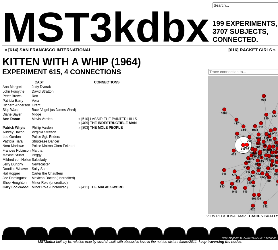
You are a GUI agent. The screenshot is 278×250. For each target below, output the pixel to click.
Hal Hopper (11, 173)
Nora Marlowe (13, 146)
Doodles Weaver (15, 169)
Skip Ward (10, 110)
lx (69, 242)
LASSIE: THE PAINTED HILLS (113, 119)
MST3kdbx (105, 27)
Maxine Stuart (13, 155)
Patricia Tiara (13, 141)
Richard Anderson (16, 105)
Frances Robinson (16, 151)
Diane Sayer (12, 114)
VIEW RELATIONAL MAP (226, 216)
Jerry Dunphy (13, 164)
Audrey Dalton (13, 132)
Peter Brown (12, 96)
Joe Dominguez (14, 178)
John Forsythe (13, 91)
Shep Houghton (14, 183)
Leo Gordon (12, 137)
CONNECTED (234, 39)
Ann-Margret (12, 87)
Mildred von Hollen (17, 160)
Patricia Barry (13, 101)
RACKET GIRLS (256, 49)
